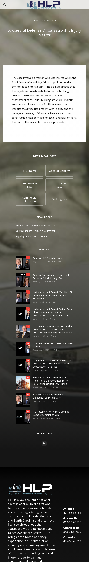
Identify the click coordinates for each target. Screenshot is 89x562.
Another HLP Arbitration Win (47, 257)
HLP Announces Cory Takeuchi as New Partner (53, 345)
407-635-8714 (72, 541)
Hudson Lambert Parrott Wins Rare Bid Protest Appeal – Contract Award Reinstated (53, 295)
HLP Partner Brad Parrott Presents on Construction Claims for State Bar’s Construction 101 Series (52, 363)
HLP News (50, 281)
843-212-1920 (72, 532)
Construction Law (53, 261)
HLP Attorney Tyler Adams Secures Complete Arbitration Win (51, 413)
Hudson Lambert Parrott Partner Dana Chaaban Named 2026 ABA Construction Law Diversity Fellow (53, 312)
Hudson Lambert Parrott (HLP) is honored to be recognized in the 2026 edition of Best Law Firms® (51, 380)
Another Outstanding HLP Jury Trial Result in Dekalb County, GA (51, 276)
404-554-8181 (72, 513)
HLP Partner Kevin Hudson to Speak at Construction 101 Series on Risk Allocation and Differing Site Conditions (53, 329)
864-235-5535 (72, 522)
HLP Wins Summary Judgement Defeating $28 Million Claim (49, 396)
